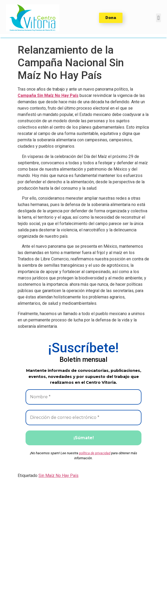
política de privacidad (94, 453)
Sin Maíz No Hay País (58, 475)
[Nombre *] (83, 397)
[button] (32, 17)
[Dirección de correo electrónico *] (83, 417)
